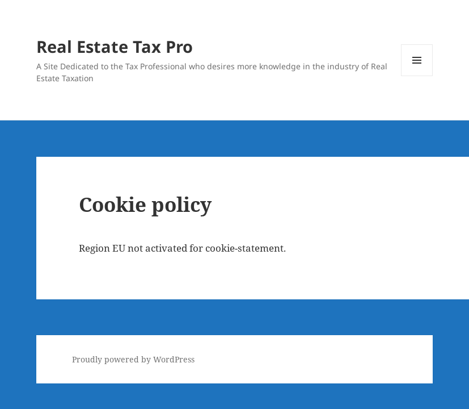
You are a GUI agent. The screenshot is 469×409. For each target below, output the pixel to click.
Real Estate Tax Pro (114, 46)
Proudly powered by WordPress (133, 359)
